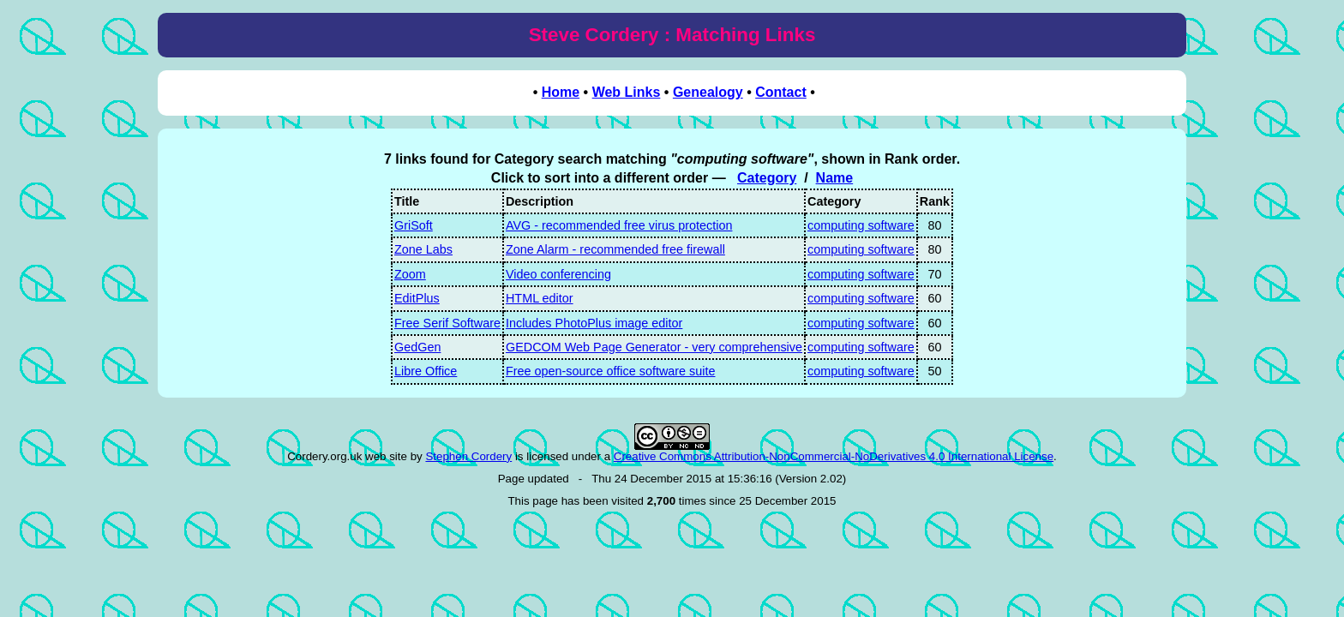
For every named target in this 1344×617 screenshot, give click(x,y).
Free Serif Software (447, 323)
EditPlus (417, 298)
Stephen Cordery (468, 456)
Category (766, 178)
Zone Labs (423, 249)
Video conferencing (558, 274)
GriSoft (413, 225)
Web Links (626, 92)
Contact (781, 92)
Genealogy (708, 92)
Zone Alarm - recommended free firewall (615, 249)
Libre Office (425, 371)
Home (560, 92)
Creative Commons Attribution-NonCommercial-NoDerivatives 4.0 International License (833, 456)
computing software (861, 225)
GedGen (417, 347)
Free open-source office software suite (611, 371)
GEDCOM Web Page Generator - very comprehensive (654, 347)
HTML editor (539, 298)
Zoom (410, 274)
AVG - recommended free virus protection (619, 225)
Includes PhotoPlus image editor (594, 323)
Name (835, 178)
